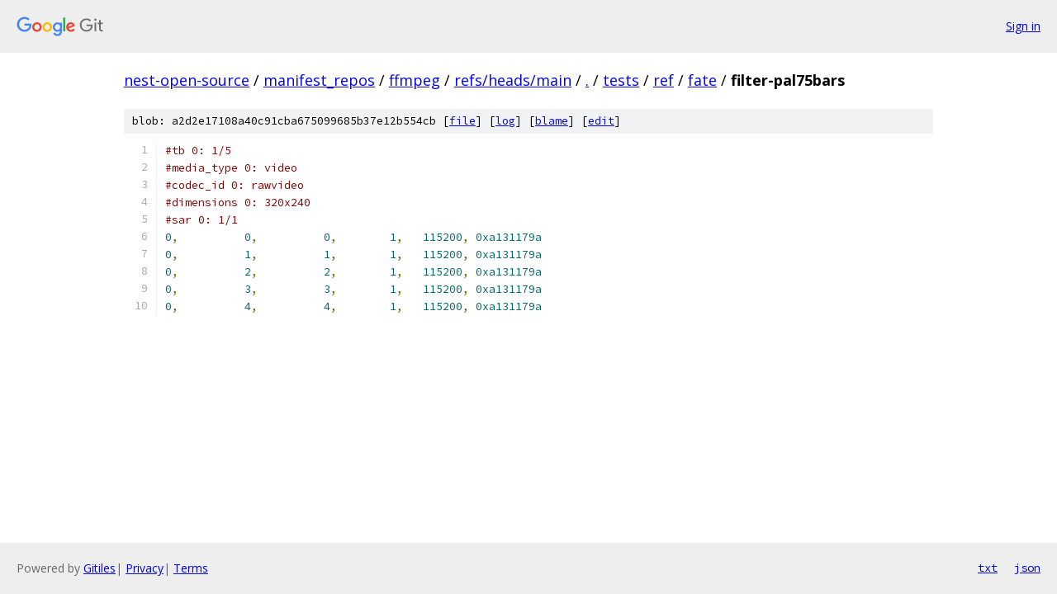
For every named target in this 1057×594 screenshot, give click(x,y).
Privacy (145, 568)
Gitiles (99, 568)
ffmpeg (414, 80)
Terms (190, 568)
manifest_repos (319, 80)
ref (663, 80)
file (462, 121)
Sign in (1023, 26)
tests (621, 80)
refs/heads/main (512, 80)
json (1027, 567)
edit (601, 121)
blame (551, 121)
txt (988, 567)
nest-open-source (186, 80)
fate (702, 80)
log (505, 121)
